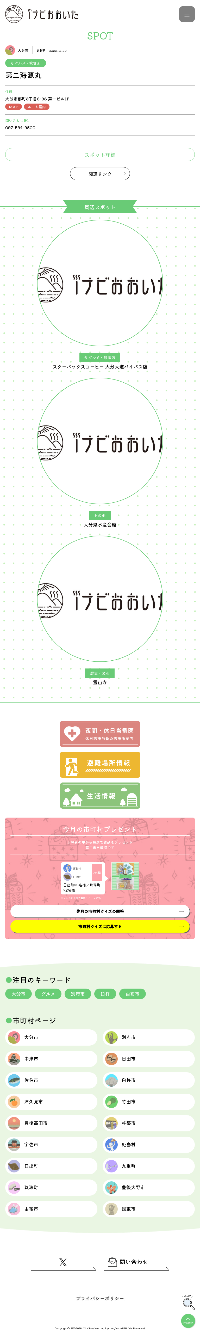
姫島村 (120, 1144)
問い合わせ (128, 1262)
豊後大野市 (125, 1187)
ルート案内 (37, 106)
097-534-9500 (20, 127)
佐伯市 (23, 1080)
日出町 (23, 1166)
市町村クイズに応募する (100, 926)
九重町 (120, 1166)
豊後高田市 (28, 1123)
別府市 (78, 993)
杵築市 (120, 1123)
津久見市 (25, 1102)
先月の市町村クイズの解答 (100, 911)
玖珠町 (23, 1187)
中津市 (23, 1059)
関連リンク (100, 173)
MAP (13, 106)
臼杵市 (120, 1080)
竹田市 (120, 1102)
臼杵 (105, 993)
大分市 (18, 993)
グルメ (48, 993)
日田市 (120, 1059)
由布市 (133, 993)
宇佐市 (23, 1144)
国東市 (120, 1209)
